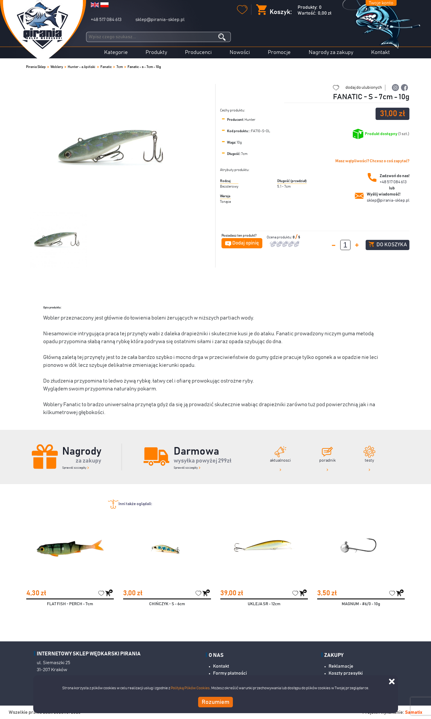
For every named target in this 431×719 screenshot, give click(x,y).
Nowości (240, 52)
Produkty (156, 52)
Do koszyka (387, 244)
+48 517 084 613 (106, 19)
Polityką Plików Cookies (190, 688)
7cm (119, 67)
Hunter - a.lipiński (82, 67)
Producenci (198, 52)
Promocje (279, 52)
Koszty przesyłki (346, 673)
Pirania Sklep (36, 67)
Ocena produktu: (280, 237)
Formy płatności (230, 673)
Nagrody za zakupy (331, 52)
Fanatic (106, 67)
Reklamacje (341, 666)
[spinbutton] (345, 245)
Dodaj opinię (245, 243)
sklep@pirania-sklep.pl (160, 19)
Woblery (56, 67)
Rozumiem (215, 702)
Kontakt (380, 52)
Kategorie (116, 52)
